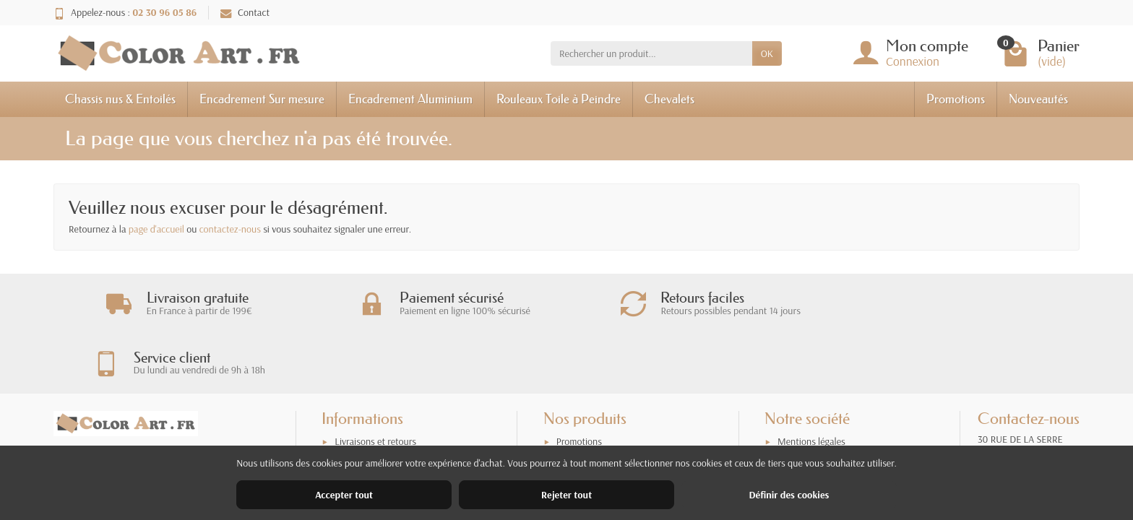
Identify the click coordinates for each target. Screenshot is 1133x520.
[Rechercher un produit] (651, 53)
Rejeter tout (566, 494)
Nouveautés (1038, 98)
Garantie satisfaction (376, 419)
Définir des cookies (789, 494)
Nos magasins (805, 419)
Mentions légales (811, 400)
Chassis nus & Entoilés (120, 98)
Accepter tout (344, 494)
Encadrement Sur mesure (261, 98)
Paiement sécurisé (370, 438)
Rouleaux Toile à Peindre (558, 98)
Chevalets (669, 98)
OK (767, 53)
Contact (245, 12)
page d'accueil (156, 228)
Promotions (955, 98)
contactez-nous (230, 228)
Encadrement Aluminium (410, 98)
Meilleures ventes (591, 438)
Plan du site (800, 438)
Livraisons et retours (375, 400)
